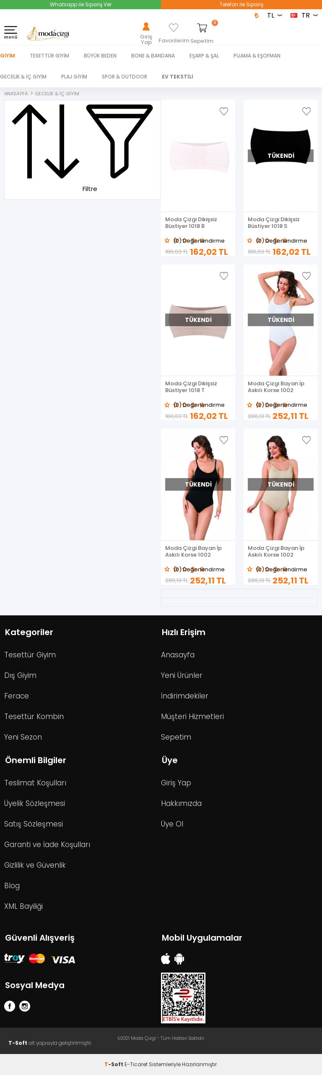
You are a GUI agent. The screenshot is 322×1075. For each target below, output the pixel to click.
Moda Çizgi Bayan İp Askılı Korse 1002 (276, 387)
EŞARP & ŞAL (204, 55)
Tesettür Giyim (30, 655)
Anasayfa (178, 655)
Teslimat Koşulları (35, 783)
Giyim (7, 55)
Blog (12, 886)
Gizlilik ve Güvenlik (35, 865)
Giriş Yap (176, 783)
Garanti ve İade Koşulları (47, 845)
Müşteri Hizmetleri (192, 716)
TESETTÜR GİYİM (49, 55)
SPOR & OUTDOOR (124, 76)
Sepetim (176, 737)
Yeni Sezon (23, 737)
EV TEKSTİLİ (177, 76)
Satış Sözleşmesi (33, 824)
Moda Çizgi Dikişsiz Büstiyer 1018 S (274, 223)
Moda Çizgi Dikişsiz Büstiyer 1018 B (191, 223)
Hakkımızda (181, 803)
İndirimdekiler (184, 696)
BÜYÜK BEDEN (100, 55)
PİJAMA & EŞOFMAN (257, 55)
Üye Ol (172, 824)
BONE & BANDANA (153, 55)
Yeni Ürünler (182, 675)
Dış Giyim (20, 675)
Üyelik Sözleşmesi (34, 803)
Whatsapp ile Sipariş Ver (81, 4)
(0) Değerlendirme (199, 240)
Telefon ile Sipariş (241, 4)
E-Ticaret (136, 1064)
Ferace (16, 696)
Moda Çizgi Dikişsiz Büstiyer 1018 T (191, 387)
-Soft (114, 1064)
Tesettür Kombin (34, 716)
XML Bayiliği (23, 906)
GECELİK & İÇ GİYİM (23, 76)
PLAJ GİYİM (74, 76)
